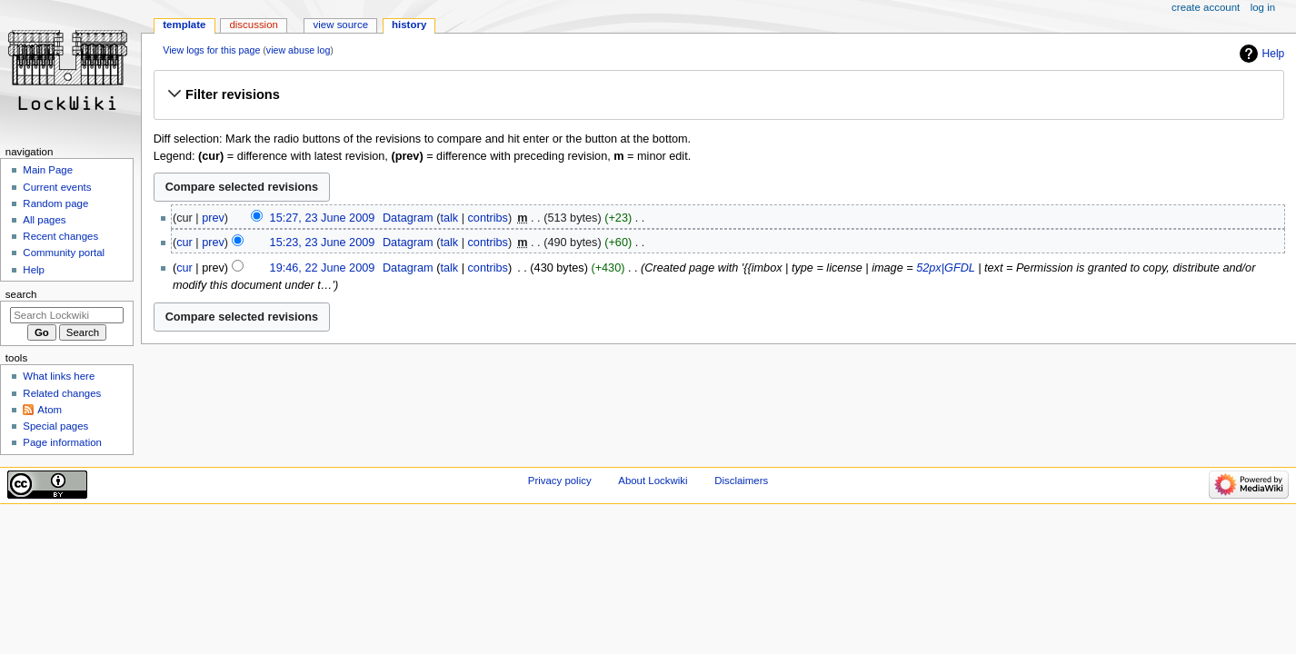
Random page (55, 203)
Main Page (48, 169)
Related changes (62, 393)
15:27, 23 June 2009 (322, 218)
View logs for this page (211, 50)
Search (21, 294)
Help (1273, 53)
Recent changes (60, 236)
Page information (62, 442)
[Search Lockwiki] (67, 315)
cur (184, 242)
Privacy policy (560, 480)
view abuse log (298, 50)
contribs (488, 218)
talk (449, 218)
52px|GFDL (945, 268)
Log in (1263, 7)
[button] (718, 94)
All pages (44, 219)
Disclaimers (741, 480)
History (409, 24)
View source (341, 24)
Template (184, 24)
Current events (57, 187)
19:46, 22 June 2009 (322, 268)
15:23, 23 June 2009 (322, 242)
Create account (1205, 7)
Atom (49, 409)
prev (213, 218)
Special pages (55, 426)
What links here (59, 376)
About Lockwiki (652, 480)
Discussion (253, 24)
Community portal (64, 252)
